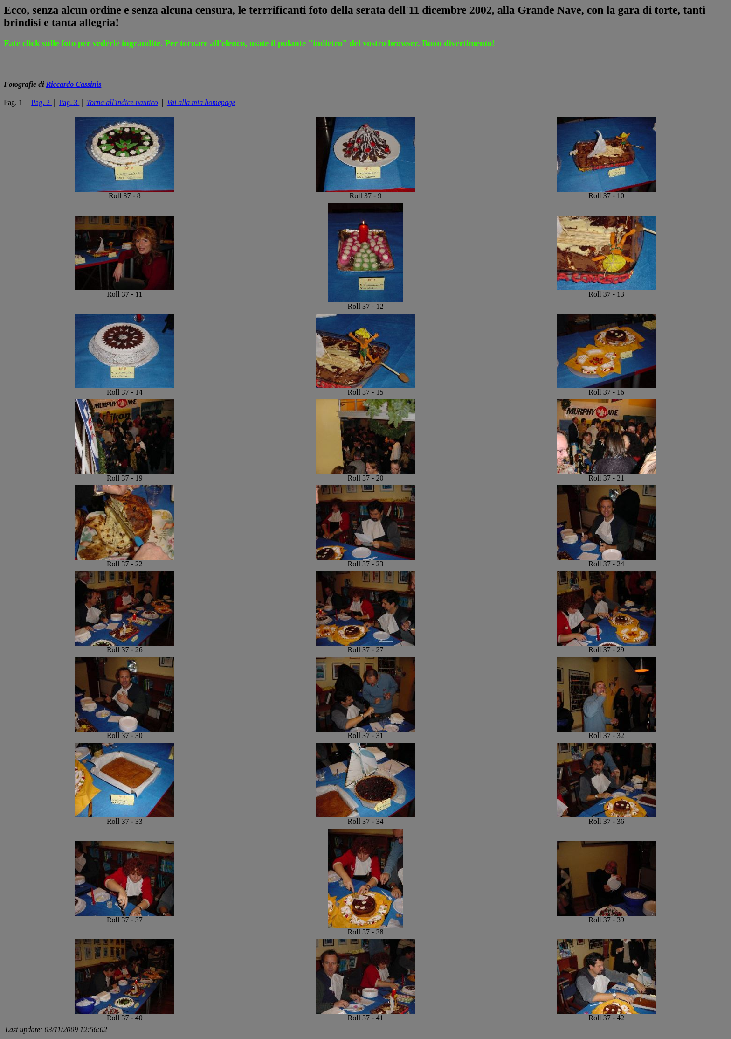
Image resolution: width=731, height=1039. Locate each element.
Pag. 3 (69, 102)
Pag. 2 (41, 102)
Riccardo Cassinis (74, 84)
